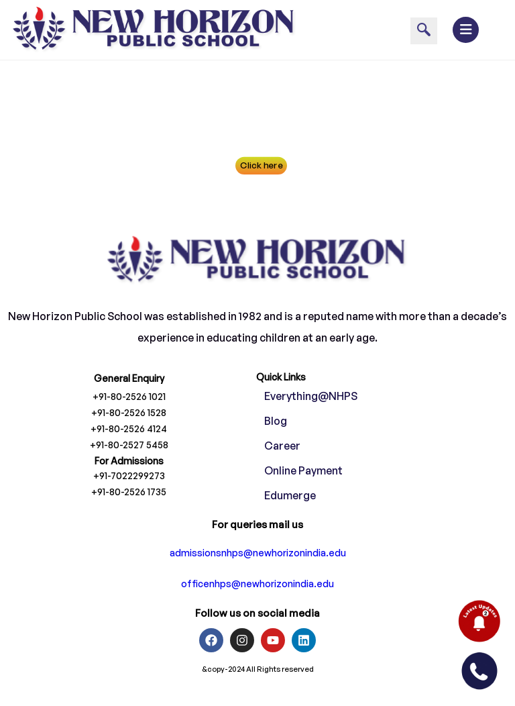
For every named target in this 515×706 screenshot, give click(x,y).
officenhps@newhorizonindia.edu (257, 609)
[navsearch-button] (423, 30)
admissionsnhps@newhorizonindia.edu (258, 578)
